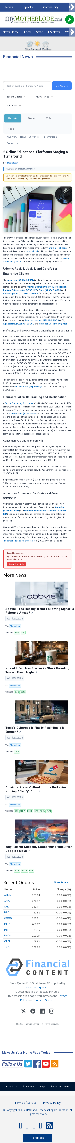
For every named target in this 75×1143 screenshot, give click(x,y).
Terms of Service (26, 1103)
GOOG (17, 871)
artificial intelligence (58, 248)
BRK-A (22, 811)
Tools (11, 128)
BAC (6, 912)
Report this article (16, 564)
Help (42, 1086)
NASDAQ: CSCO (53, 290)
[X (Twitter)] (23, 1011)
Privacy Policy (52, 1103)
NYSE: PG (53, 287)
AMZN (7, 895)
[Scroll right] (72, 7)
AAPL (7, 900)
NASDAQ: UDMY (26, 280)
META (7, 924)
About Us (11, 1086)
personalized (32, 251)
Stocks (31, 118)
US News (54, 32)
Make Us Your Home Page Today (26, 1052)
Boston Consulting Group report (19, 403)
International (50, 136)
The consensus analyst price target (19, 541)
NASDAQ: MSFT (61, 324)
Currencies (34, 136)
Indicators (11, 105)
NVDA (7, 935)
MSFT (7, 929)
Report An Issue (60, 1086)
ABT (23, 632)
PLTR (31, 871)
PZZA (42, 811)
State (39, 32)
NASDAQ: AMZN (51, 320)
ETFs (48, 118)
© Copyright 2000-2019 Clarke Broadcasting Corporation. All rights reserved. (37, 1111)
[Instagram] (52, 1011)
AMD (7, 906)
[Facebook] (33, 1011)
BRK (16, 811)
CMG (17, 692)
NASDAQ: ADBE (11, 511)
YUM (49, 811)
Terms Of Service (43, 1000)
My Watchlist (42, 96)
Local (27, 32)
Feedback (37, 1138)
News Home (11, 32)
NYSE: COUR (30, 413)
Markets (12, 118)
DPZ (36, 811)
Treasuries (12, 143)
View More (61, 882)
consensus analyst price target (28, 387)
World (69, 32)
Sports (28, 7)
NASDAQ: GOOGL (25, 324)
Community (51, 7)
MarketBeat (15, 626)
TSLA (17, 751)
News (9, 7)
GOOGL (24, 871)
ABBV (17, 632)
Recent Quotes (14, 96)
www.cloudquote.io (37, 987)
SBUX (23, 692)
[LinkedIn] (42, 1011)
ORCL (7, 941)
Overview (12, 136)
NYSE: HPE (32, 290)
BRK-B (29, 811)
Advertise (28, 1086)
